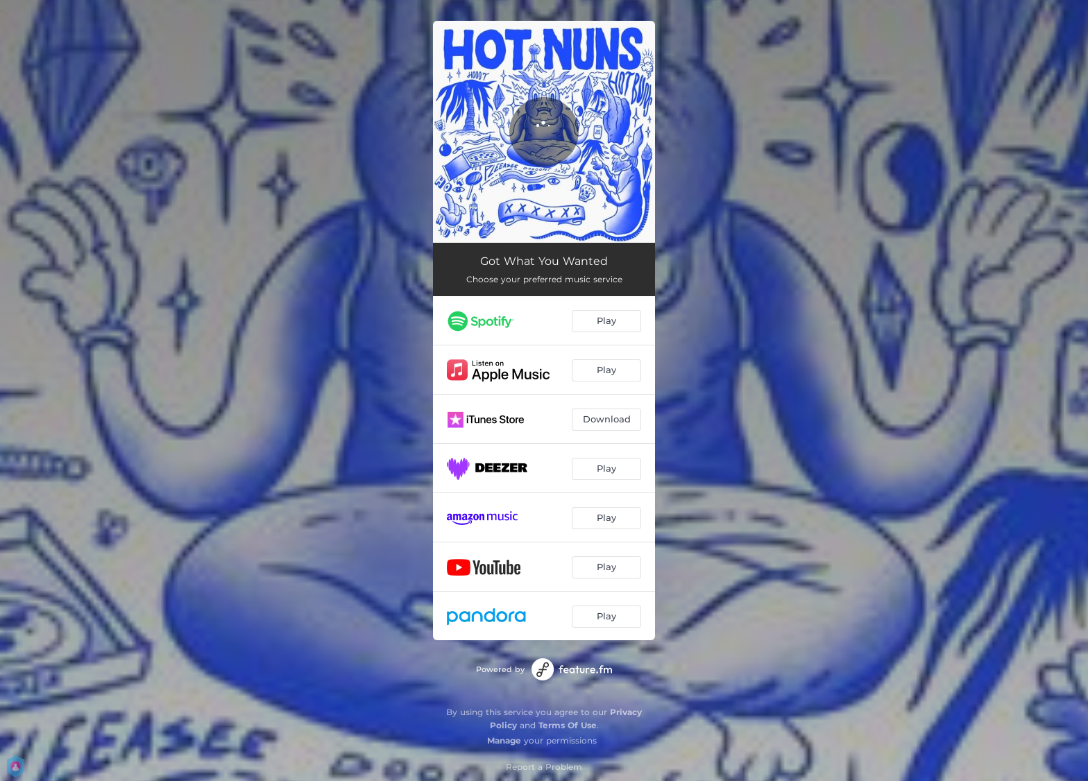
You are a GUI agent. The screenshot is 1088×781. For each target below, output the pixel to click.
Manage (504, 740)
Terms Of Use (567, 725)
